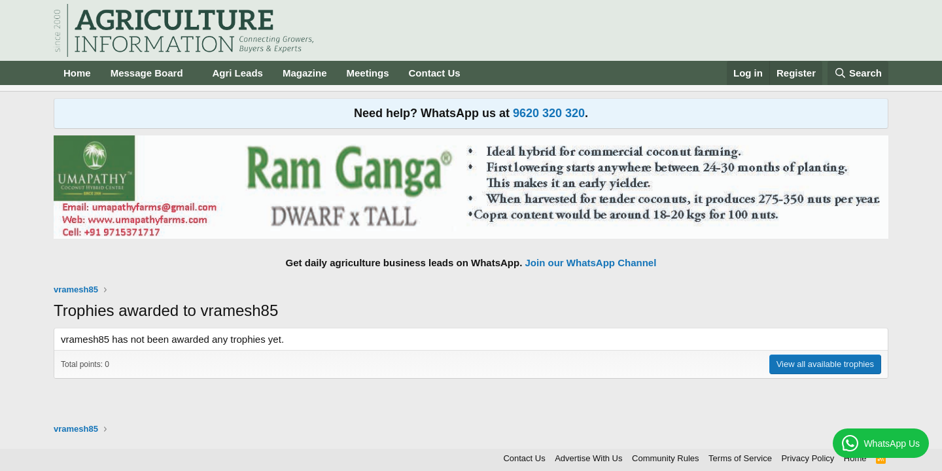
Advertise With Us (588, 458)
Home (77, 72)
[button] (193, 73)
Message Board (147, 72)
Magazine (305, 72)
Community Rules (665, 458)
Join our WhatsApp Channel (591, 262)
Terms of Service (740, 458)
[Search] (858, 73)
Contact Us (435, 72)
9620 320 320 (549, 113)
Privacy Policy (807, 458)
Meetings (367, 72)
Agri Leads (237, 72)
